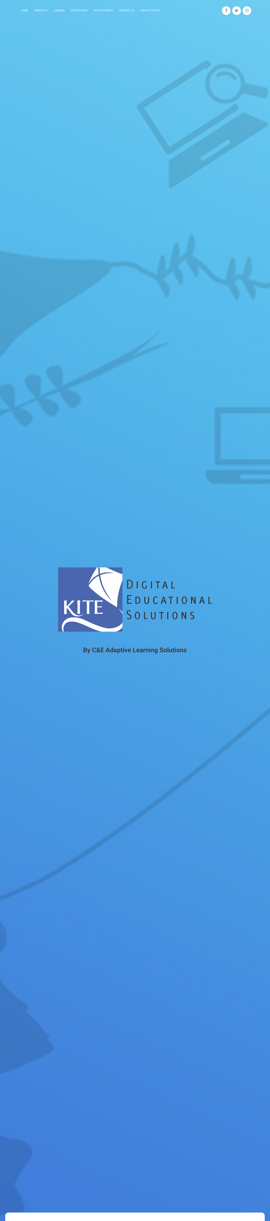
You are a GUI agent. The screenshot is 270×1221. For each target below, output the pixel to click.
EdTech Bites (79, 10)
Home (24, 10)
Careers (59, 10)
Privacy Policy (150, 10)
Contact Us (126, 10)
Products (41, 10)
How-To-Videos (103, 10)
